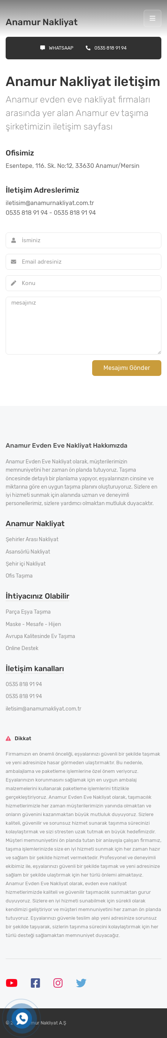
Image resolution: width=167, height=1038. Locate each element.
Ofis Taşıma (19, 576)
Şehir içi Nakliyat (26, 564)
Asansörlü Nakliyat (28, 552)
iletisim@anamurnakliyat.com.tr (43, 709)
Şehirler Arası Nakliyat (32, 539)
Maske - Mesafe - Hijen (33, 624)
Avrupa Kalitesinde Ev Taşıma (40, 636)
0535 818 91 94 (106, 48)
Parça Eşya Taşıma (28, 612)
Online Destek (22, 648)
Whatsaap (56, 48)
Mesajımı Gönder (126, 367)
